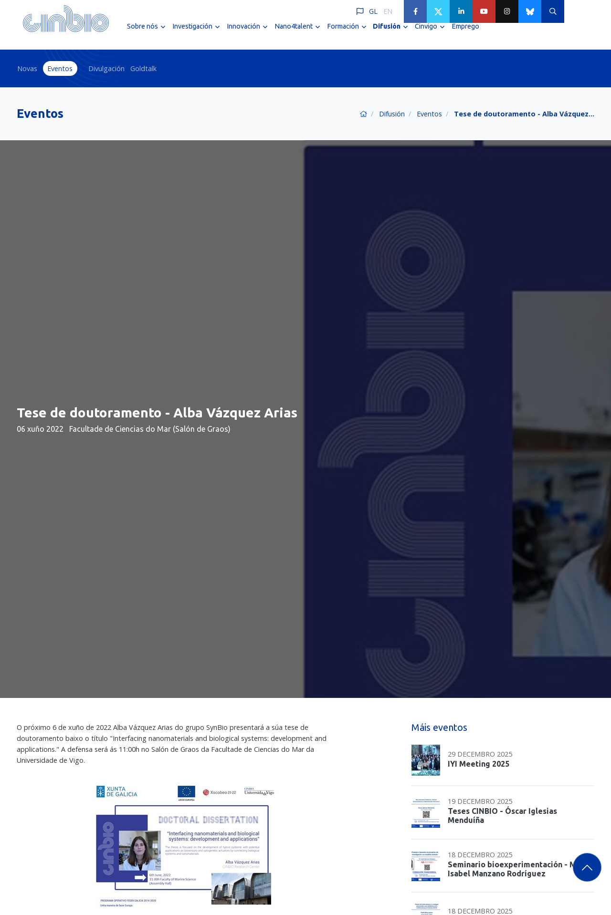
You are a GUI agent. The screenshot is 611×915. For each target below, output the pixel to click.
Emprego (465, 32)
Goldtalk (143, 68)
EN (387, 11)
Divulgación (106, 68)
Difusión (392, 113)
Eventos (60, 68)
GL (373, 11)
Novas (27, 68)
